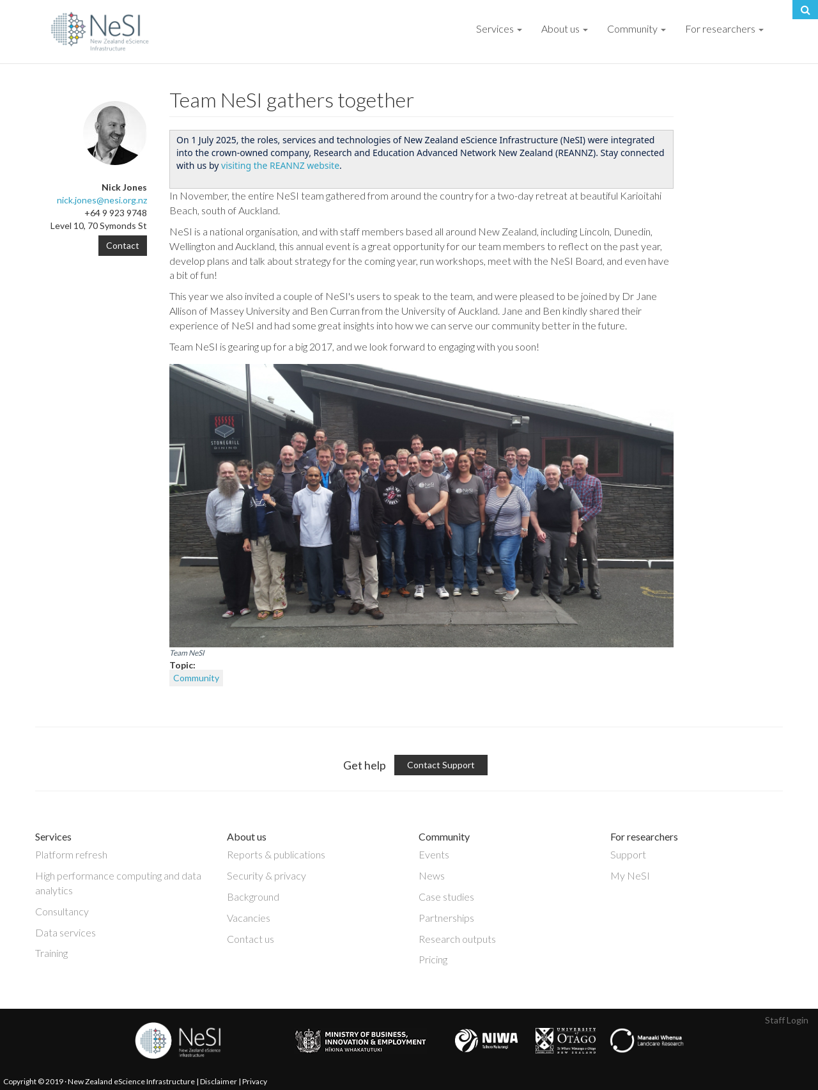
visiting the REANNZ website (280, 165)
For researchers (724, 28)
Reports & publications (276, 854)
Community (636, 28)
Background (253, 896)
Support (628, 854)
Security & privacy (266, 875)
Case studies (446, 896)
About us (564, 28)
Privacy (254, 1081)
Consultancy (62, 911)
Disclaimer (218, 1081)
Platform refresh (71, 854)
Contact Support (441, 764)
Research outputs (457, 939)
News (432, 875)
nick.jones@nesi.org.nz (102, 199)
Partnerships (446, 918)
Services (499, 28)
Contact (122, 245)
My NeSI (630, 875)
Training (51, 953)
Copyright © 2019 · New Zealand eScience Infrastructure (99, 1081)
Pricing (433, 959)
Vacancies (248, 918)
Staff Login (786, 1020)
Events (434, 854)
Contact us (250, 939)
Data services (65, 932)
